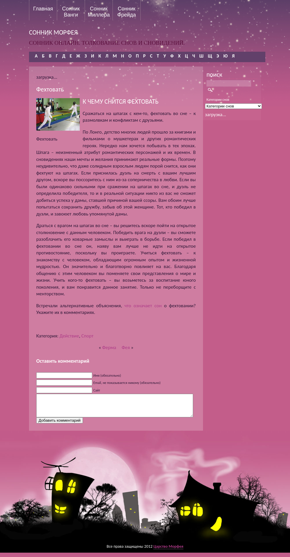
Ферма (109, 347)
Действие (69, 336)
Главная (43, 9)
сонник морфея (53, 32)
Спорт (87, 336)
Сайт (96, 390)
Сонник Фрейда (126, 11)
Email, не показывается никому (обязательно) (127, 383)
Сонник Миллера (99, 11)
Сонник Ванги (71, 11)
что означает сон (143, 306)
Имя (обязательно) (107, 375)
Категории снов (217, 100)
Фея (126, 347)
